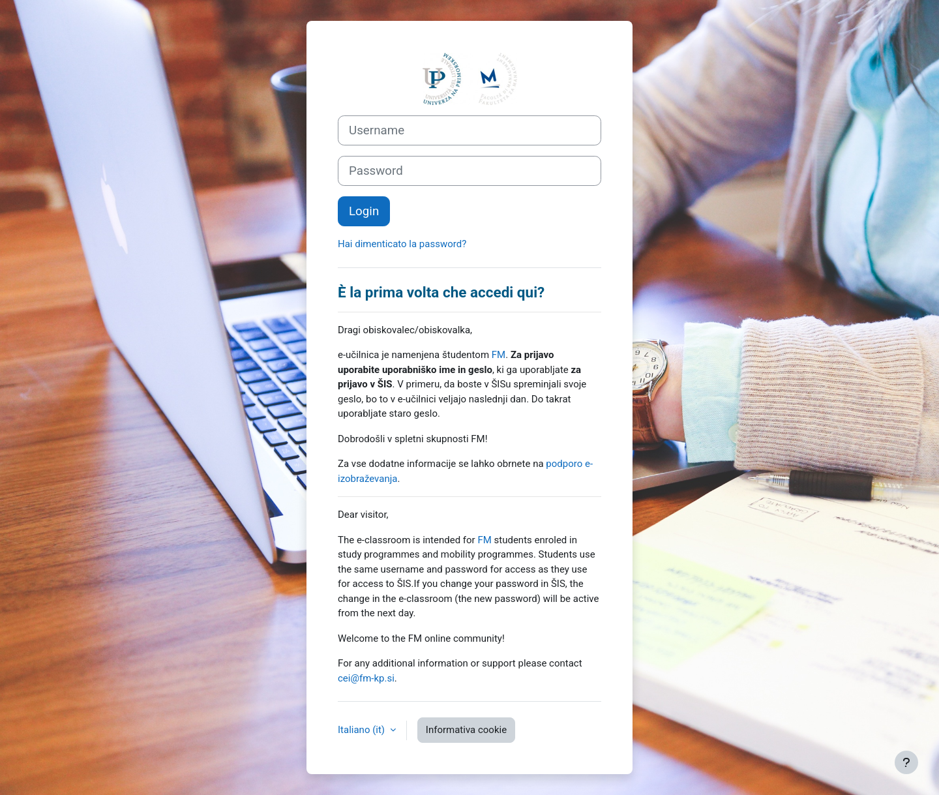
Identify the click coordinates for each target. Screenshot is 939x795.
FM (498, 355)
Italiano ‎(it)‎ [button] (362, 730)
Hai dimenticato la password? (402, 244)
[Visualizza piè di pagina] (906, 762)
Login (364, 211)
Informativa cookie (466, 730)
